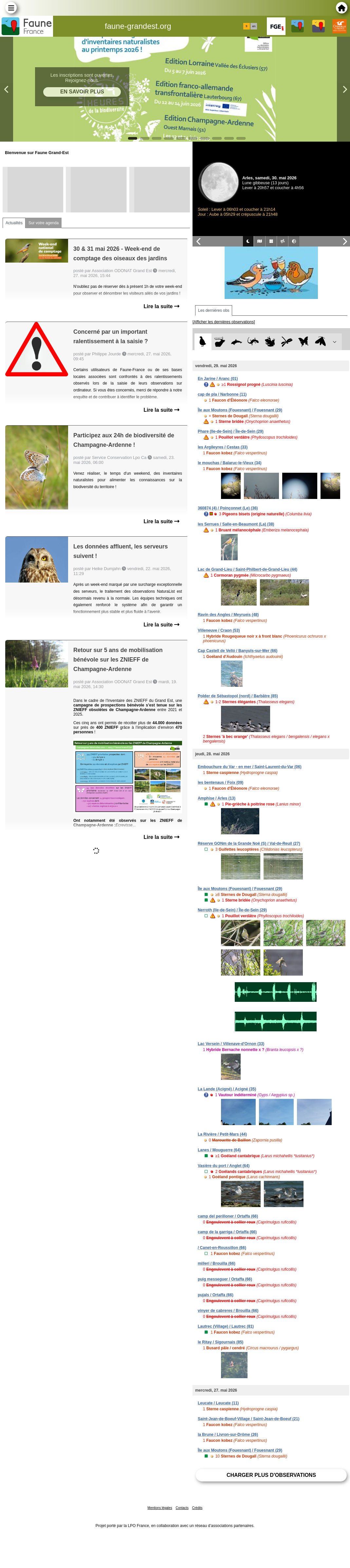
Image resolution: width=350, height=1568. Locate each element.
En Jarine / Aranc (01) (218, 378)
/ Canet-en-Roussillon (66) (222, 1247)
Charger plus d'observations (271, 1475)
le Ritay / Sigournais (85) (220, 1342)
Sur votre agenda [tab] (43, 223)
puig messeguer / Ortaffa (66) (225, 1279)
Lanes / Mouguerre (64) (219, 1150)
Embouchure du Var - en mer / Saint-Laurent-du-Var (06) (250, 766)
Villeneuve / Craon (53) (219, 630)
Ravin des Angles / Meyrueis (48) (228, 614)
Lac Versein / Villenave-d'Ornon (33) (231, 1044)
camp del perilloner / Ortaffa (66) (228, 1216)
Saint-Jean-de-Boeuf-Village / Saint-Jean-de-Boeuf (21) (249, 1419)
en (253, 26)
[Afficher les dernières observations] (224, 322)
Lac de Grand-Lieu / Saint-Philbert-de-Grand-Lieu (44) (247, 569)
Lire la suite (161, 306)
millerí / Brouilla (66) (216, 1263)
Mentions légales (160, 1508)
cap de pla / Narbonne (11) (222, 394)
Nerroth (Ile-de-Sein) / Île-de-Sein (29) (232, 910)
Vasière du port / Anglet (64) (223, 1165)
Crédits (197, 1508)
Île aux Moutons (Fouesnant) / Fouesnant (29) (240, 410)
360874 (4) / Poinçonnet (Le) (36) (228, 508)
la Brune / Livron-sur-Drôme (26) (228, 1434)
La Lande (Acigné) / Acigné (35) (227, 1089)
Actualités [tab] (14, 223)
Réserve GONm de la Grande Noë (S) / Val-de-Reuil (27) (249, 843)
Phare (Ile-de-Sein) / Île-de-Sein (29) (231, 431)
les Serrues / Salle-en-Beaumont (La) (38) (236, 524)
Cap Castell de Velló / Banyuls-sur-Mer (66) (237, 650)
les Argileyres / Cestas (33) (223, 447)
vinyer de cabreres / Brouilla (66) (228, 1310)
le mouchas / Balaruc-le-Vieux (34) (230, 463)
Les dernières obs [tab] (213, 310)
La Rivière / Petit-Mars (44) (222, 1134)
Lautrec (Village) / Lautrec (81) (226, 1326)
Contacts (181, 1508)
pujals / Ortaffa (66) (215, 1295)
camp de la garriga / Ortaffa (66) (227, 1232)
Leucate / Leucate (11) (218, 1403)
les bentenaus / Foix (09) (220, 782)
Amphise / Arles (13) (216, 798)
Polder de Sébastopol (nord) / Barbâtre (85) (238, 696)
